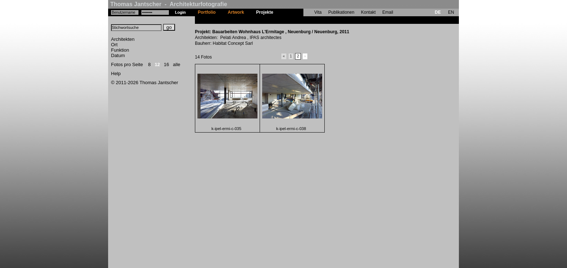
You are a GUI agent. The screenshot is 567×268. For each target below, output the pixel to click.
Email (387, 12)
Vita (317, 12)
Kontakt (368, 12)
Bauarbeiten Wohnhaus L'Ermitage (315, 19)
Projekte (264, 12)
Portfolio (207, 12)
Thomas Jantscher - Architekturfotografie (168, 4)
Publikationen (341, 12)
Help (116, 73)
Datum (118, 55)
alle (176, 64)
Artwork (236, 12)
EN (451, 12)
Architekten (123, 39)
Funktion (120, 50)
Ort (114, 44)
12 (157, 64)
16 (166, 64)
